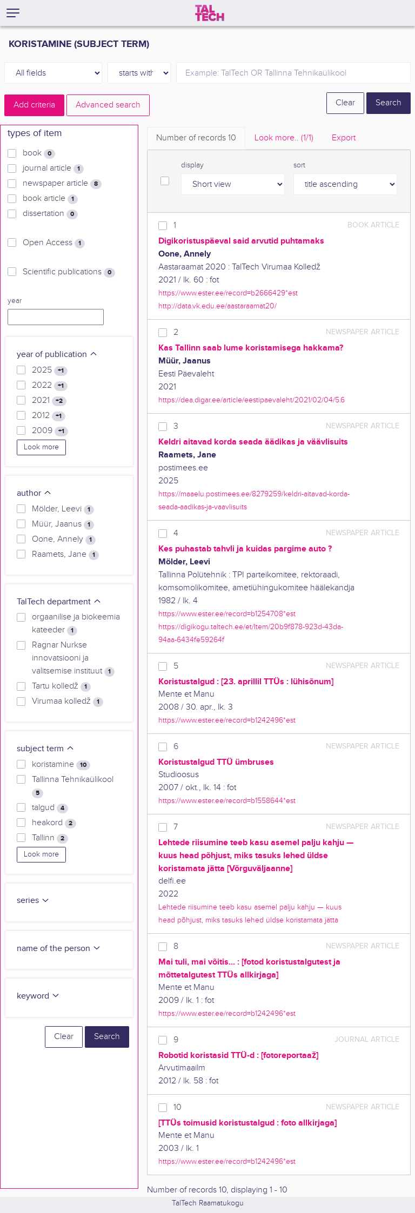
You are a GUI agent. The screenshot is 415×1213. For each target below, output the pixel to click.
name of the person (59, 949)
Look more (41, 447)
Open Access (54, 243)
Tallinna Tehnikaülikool (72, 786)
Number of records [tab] (196, 138)
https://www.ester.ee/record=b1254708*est (227, 613)
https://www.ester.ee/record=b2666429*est (228, 293)
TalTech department (59, 602)
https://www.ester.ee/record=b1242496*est (227, 720)
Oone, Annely (64, 539)
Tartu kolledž (61, 686)
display (192, 165)
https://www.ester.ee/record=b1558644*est (227, 800)
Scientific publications (69, 272)
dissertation (50, 213)
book (39, 153)
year (15, 300)
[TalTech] (210, 13)
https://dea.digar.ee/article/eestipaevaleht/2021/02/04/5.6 (251, 400)
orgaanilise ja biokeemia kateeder (76, 624)
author (34, 493)
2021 (49, 400)
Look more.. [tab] (284, 138)
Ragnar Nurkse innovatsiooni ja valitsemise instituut (73, 658)
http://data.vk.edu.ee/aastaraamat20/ (217, 306)
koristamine (61, 764)
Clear (345, 103)
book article (50, 198)
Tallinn (50, 838)
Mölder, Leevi (63, 509)
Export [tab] (344, 138)
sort (299, 165)
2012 (48, 415)
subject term (46, 749)
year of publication (57, 354)
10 (177, 1107)
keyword (38, 996)
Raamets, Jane (65, 554)
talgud (50, 808)
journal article (53, 168)
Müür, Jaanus (63, 524)
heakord (54, 823)
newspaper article (62, 183)
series (33, 900)
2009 (50, 431)
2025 (50, 370)
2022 (50, 385)
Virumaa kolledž (67, 701)
